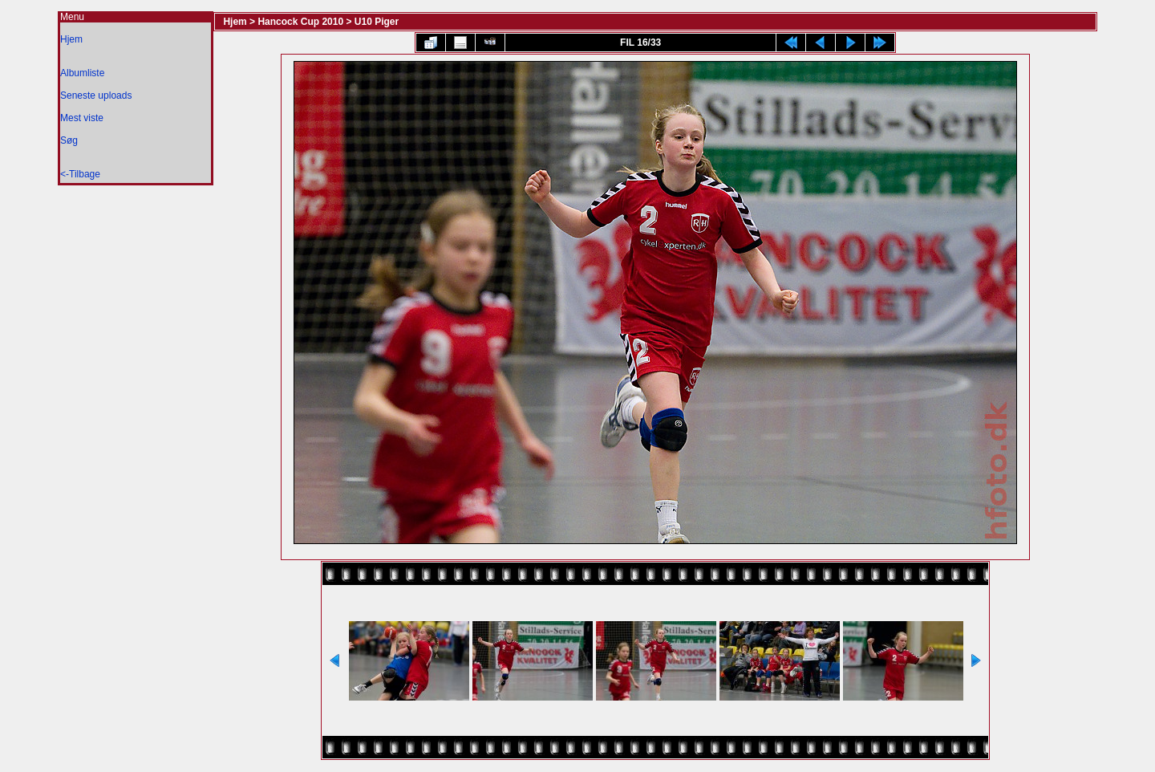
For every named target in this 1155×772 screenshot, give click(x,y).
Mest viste (81, 118)
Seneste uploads (96, 95)
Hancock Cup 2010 (300, 21)
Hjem (71, 39)
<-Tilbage (80, 174)
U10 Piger (377, 21)
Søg (69, 140)
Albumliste (82, 73)
